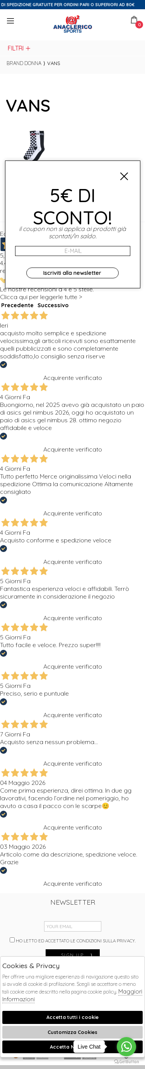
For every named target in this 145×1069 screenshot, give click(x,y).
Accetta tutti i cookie (72, 1017)
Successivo (53, 305)
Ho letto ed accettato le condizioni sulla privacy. (73, 940)
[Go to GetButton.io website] (126, 1061)
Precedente (17, 305)
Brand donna (24, 63)
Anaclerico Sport (72, 24)
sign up (77, 955)
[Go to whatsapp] (126, 1046)
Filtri (19, 48)
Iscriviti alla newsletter (72, 272)
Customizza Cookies (72, 1032)
